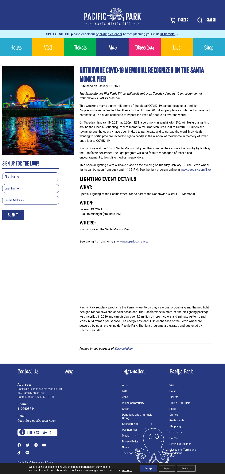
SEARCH (205, 20)
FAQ (124, 391)
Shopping (175, 426)
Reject (167, 468)
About (126, 385)
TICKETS (179, 20)
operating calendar (109, 34)
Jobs (125, 397)
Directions (144, 47)
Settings (189, 468)
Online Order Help (179, 402)
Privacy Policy (130, 441)
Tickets (80, 47)
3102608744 (26, 409)
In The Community (133, 402)
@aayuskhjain (123, 348)
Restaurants (176, 420)
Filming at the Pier (180, 443)
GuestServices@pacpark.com (36, 420)
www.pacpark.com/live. (132, 241)
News (125, 447)
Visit (48, 47)
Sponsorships (130, 423)
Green (125, 408)
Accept (146, 468)
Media (126, 435)
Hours (16, 47)
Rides (172, 408)
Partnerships (130, 429)
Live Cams (175, 432)
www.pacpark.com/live (196, 169)
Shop (208, 47)
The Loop (127, 453)
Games (173, 414)
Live (176, 47)
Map (112, 47)
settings (123, 469)
